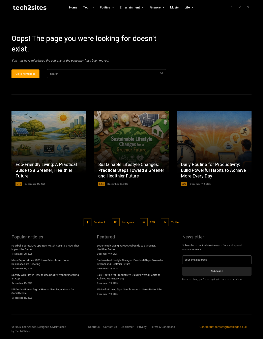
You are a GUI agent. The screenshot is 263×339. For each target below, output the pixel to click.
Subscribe (217, 271)
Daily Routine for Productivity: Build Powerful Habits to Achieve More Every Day (213, 170)
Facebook (100, 222)
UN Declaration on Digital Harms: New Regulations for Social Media (42, 291)
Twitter (175, 222)
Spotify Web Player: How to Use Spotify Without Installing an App (45, 277)
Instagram (128, 222)
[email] (217, 260)
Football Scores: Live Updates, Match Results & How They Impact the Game (45, 247)
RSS (152, 222)
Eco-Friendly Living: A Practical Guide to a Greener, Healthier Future (46, 170)
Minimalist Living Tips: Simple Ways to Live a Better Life (129, 290)
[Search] (161, 74)
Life (19, 184)
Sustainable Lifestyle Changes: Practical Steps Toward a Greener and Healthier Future (131, 170)
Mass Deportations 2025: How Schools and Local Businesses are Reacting (40, 262)
